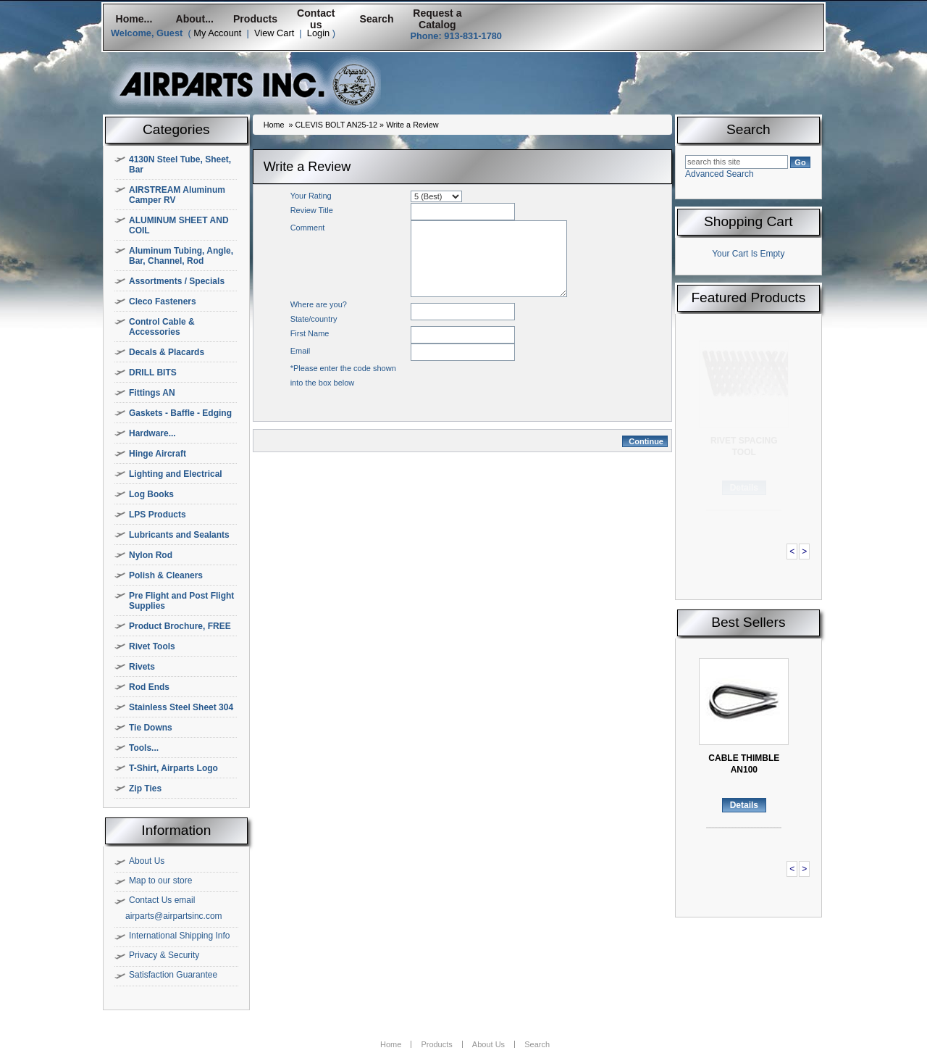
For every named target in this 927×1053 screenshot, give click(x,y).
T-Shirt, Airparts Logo (173, 768)
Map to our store (160, 880)
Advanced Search (719, 174)
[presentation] (521, 389)
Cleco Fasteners (162, 301)
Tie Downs (150, 728)
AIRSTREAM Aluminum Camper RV (177, 195)
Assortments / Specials (177, 281)
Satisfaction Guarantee (173, 975)
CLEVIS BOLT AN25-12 (336, 124)
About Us (146, 861)
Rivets (142, 667)
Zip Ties (145, 788)
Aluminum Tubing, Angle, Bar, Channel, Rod (181, 256)
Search (377, 19)
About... (195, 19)
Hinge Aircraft (157, 454)
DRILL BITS (153, 372)
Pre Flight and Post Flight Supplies (181, 601)
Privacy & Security (164, 955)
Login (318, 33)
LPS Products (157, 514)
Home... (133, 19)
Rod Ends (149, 687)
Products (255, 19)
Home (274, 124)
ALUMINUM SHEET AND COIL (179, 225)
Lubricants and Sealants (179, 535)
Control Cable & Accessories (162, 327)
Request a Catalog (437, 18)
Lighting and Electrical (175, 474)
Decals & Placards (166, 352)
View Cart (274, 33)
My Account (217, 33)
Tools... (144, 748)
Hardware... (152, 433)
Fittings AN (152, 393)
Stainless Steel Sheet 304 (181, 707)
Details (744, 488)
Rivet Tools (152, 646)
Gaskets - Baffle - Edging (180, 413)
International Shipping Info (179, 936)
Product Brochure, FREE (180, 626)
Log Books (151, 494)
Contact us (316, 18)
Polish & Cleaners (166, 575)
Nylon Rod (150, 555)
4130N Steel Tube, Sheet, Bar (180, 164)
